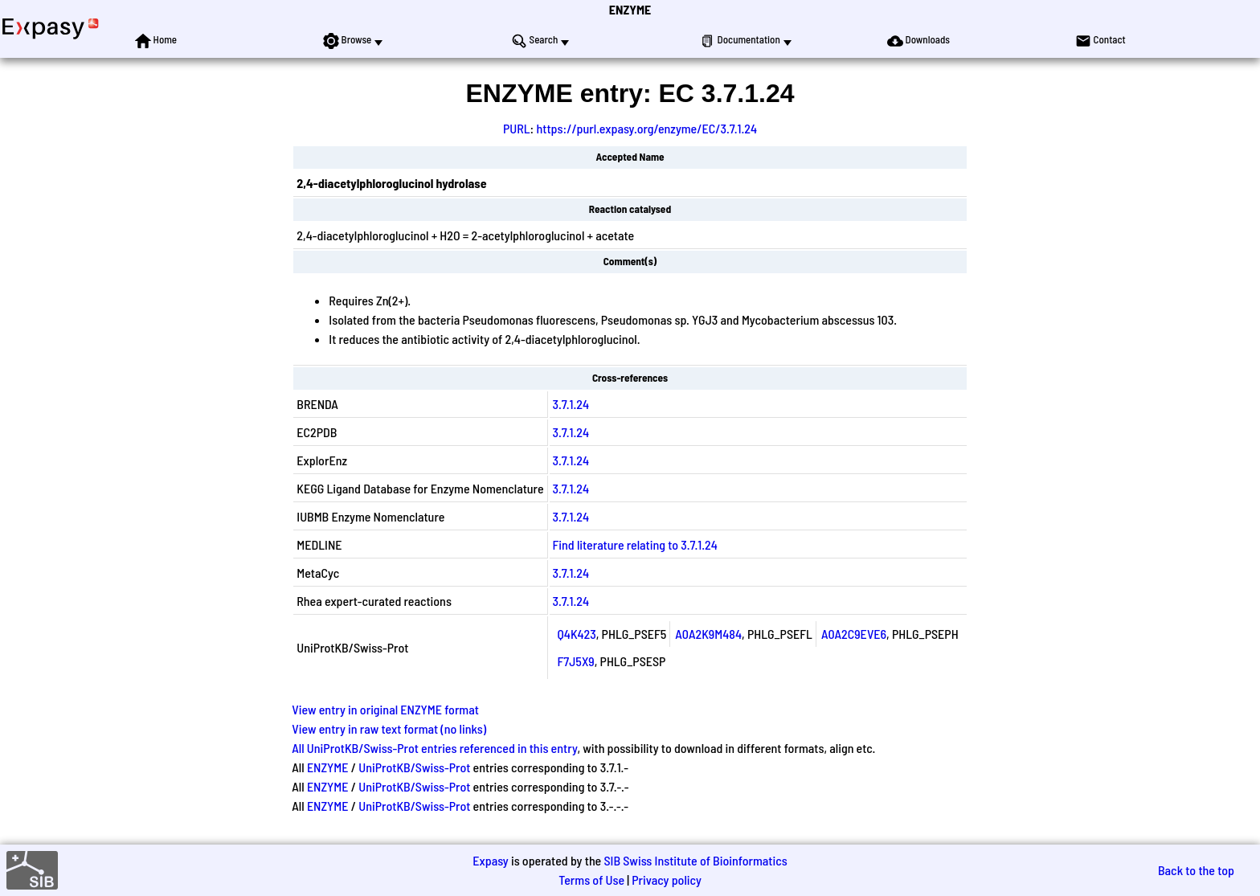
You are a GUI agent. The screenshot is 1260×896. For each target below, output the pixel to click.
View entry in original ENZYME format (385, 709)
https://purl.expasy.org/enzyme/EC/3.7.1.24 (646, 128)
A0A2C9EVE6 (853, 633)
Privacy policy (667, 879)
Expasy (490, 860)
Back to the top (1196, 870)
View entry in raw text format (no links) (389, 728)
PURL (516, 128)
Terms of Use (591, 879)
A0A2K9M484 (708, 633)
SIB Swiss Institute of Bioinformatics (695, 860)
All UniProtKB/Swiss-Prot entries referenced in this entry (434, 747)
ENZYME (630, 9)
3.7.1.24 (571, 403)
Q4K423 (577, 633)
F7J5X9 (576, 661)
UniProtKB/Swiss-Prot (414, 767)
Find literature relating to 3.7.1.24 (635, 544)
